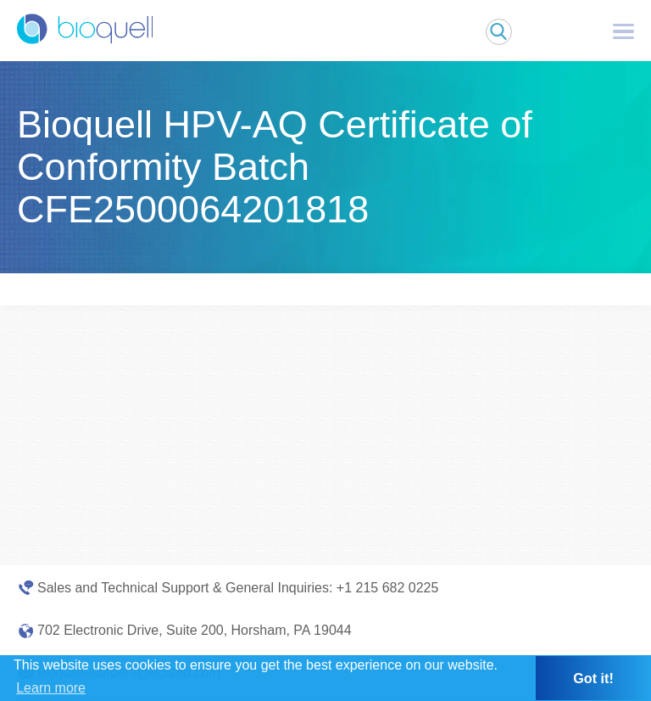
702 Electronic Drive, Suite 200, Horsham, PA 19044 (194, 630)
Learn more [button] (51, 688)
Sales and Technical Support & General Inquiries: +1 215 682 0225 (237, 587)
